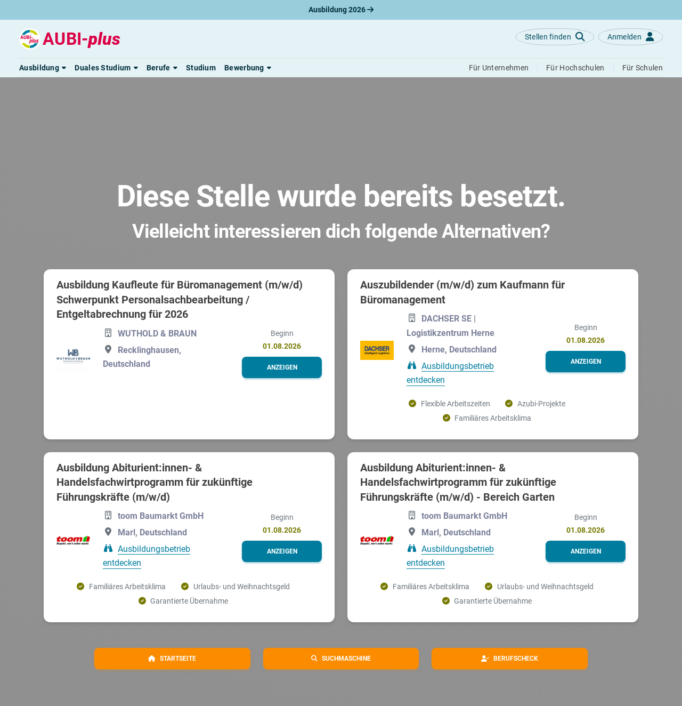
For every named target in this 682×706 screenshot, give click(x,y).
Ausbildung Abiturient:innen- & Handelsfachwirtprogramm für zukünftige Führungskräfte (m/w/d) (154, 482)
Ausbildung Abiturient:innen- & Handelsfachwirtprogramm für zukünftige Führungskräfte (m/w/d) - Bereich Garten (458, 482)
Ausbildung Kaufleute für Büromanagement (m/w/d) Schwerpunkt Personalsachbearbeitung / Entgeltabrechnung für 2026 (179, 299)
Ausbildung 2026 (341, 9)
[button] (42, 68)
